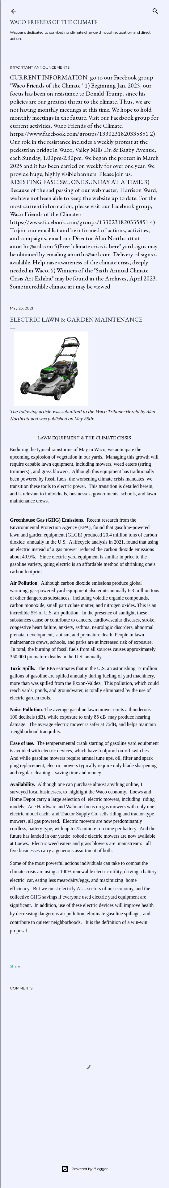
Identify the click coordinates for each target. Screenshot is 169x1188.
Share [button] (15, 966)
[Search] (155, 10)
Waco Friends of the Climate (53, 22)
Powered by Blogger (84, 1169)
